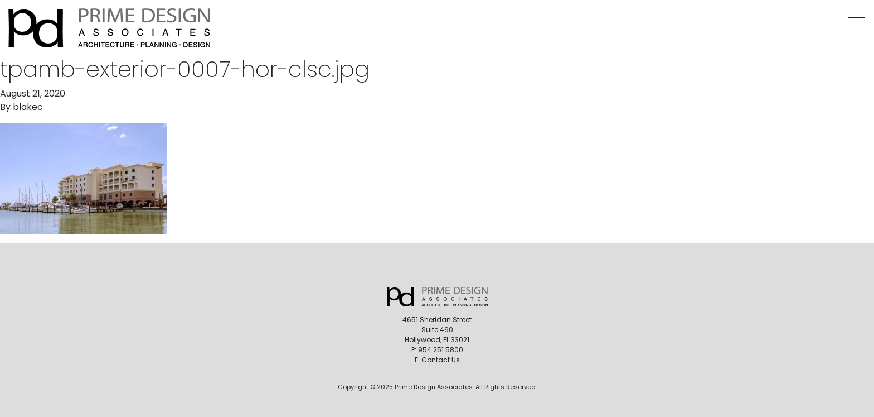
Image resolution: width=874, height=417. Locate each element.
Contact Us (440, 360)
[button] (856, 17)
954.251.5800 (440, 349)
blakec (28, 106)
